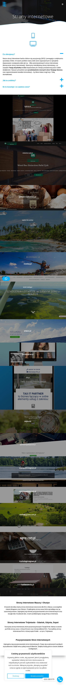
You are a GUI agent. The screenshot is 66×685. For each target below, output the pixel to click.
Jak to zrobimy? (9, 80)
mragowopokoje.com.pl (27, 491)
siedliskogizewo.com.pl (27, 514)
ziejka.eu (27, 421)
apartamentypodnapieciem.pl (27, 445)
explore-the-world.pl (27, 220)
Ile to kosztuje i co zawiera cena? (16, 87)
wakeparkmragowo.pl (27, 468)
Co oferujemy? (9, 54)
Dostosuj (16, 676)
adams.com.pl (27, 129)
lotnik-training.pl (27, 287)
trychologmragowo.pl (27, 561)
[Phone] (60, 679)
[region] (28, 665)
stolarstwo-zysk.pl (28, 153)
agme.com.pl (27, 538)
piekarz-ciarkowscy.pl (27, 196)
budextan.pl (27, 106)
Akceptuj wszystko (37, 676)
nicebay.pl (28, 263)
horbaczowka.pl (27, 584)
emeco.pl (27, 331)
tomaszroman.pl (27, 354)
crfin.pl (28, 377)
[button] (33, 53)
